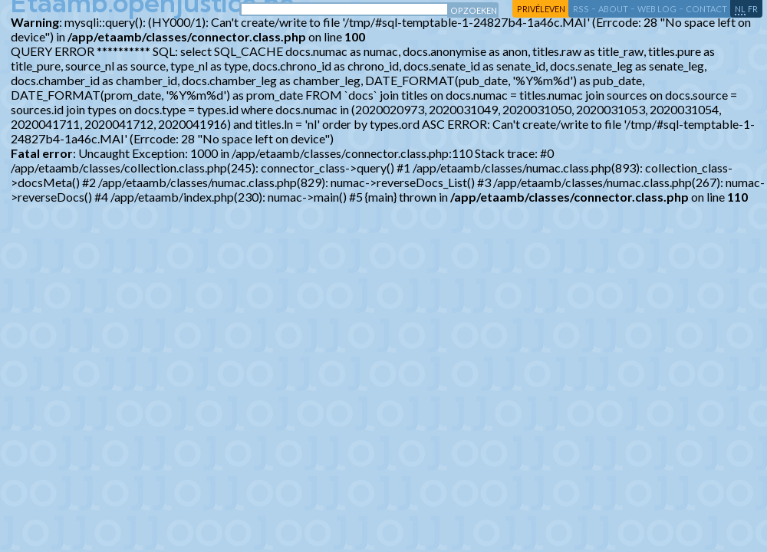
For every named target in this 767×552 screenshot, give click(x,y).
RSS (581, 9)
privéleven (541, 9)
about (613, 9)
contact (706, 9)
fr (753, 9)
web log (656, 9)
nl (740, 9)
